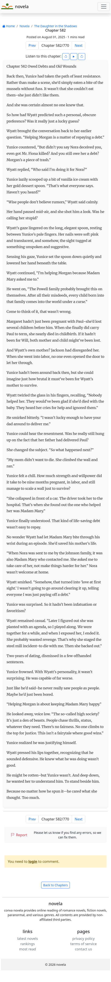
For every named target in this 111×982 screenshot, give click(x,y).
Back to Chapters (55, 885)
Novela (25, 26)
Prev (32, 45)
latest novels (27, 938)
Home (8, 26)
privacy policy (83, 938)
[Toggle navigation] (104, 6)
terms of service (83, 943)
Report (19, 835)
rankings (27, 943)
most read (27, 949)
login (32, 861)
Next (78, 45)
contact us (83, 949)
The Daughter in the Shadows (55, 26)
